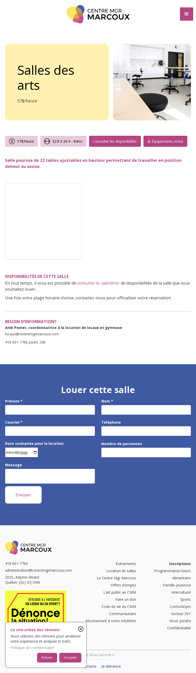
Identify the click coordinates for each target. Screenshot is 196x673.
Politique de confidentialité (32, 647)
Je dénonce (111, 666)
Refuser (47, 657)
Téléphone (111, 422)
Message (13, 464)
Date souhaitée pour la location (34, 443)
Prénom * (13, 401)
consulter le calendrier (98, 283)
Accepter (70, 657)
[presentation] (140, 474)
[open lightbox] (43, 221)
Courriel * (13, 422)
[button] (186, 14)
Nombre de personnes (121, 443)
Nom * (107, 401)
